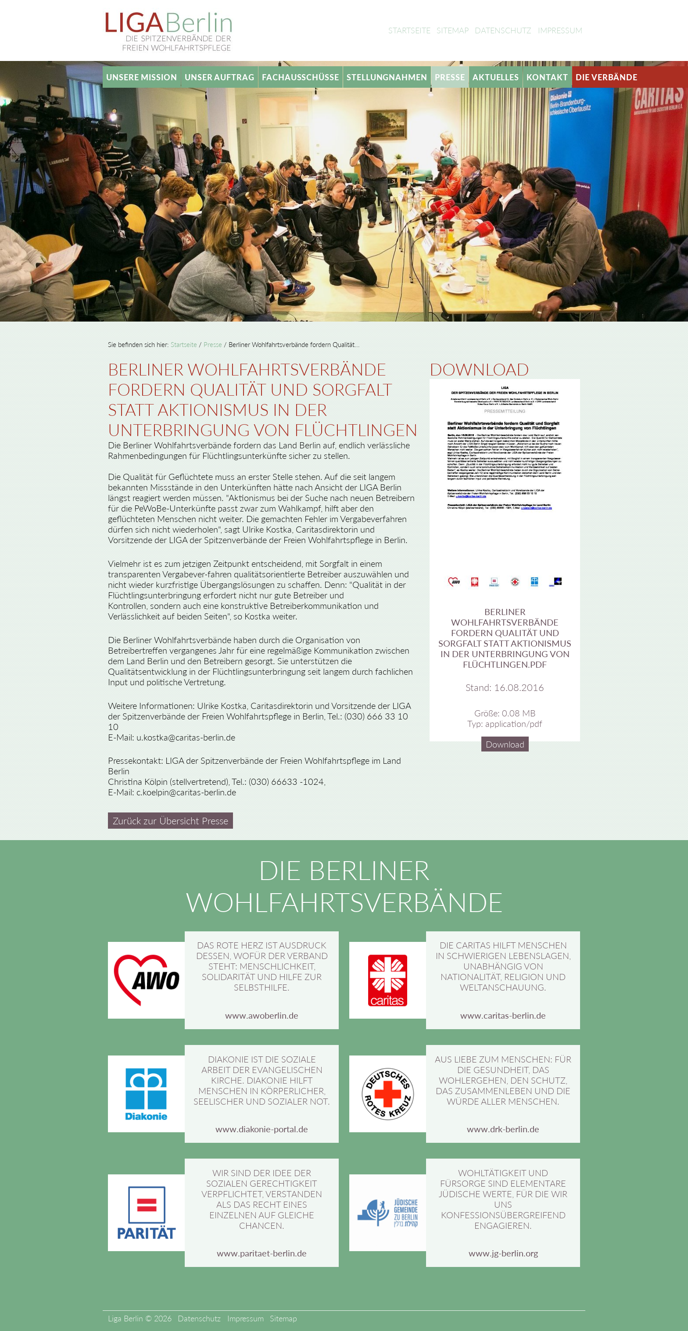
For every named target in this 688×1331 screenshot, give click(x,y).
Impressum (560, 30)
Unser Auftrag (219, 77)
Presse (450, 77)
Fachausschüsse (300, 77)
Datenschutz (503, 30)
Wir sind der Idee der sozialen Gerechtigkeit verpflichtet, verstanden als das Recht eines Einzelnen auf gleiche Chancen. (261, 1199)
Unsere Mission (141, 77)
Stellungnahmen (387, 77)
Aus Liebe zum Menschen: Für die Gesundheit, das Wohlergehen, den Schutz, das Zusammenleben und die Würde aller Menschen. (503, 1080)
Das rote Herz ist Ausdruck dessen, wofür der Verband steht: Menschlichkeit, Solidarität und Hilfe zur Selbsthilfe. (262, 966)
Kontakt (547, 77)
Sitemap (453, 30)
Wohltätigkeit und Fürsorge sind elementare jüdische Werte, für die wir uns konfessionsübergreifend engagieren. (503, 1199)
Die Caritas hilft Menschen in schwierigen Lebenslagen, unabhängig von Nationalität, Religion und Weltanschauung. (503, 966)
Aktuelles (496, 77)
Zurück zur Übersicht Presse (170, 821)
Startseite (409, 30)
